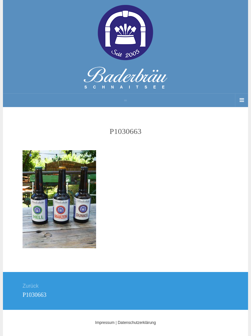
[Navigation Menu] (241, 100)
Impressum (104, 322)
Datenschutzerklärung (137, 322)
